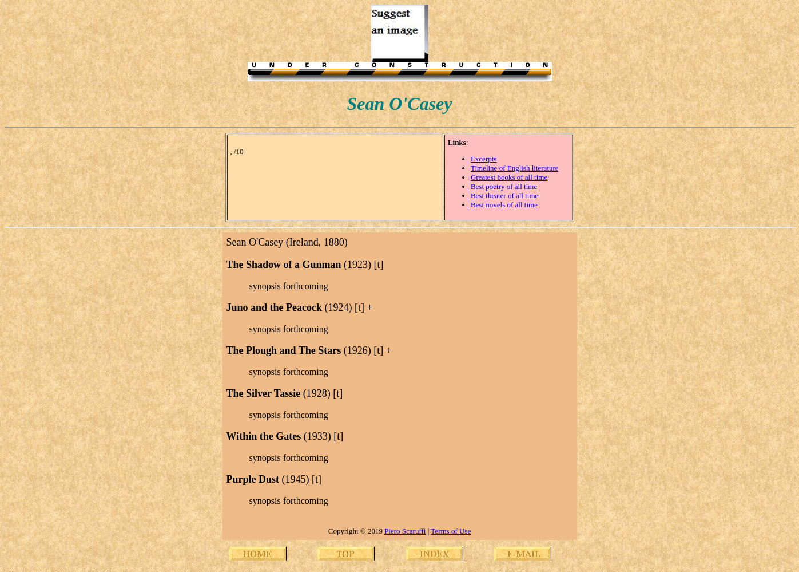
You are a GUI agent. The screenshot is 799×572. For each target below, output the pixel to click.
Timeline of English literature (515, 168)
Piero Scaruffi (405, 531)
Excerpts (483, 159)
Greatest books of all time (509, 177)
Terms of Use (451, 531)
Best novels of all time (504, 204)
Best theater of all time (504, 195)
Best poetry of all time (504, 186)
